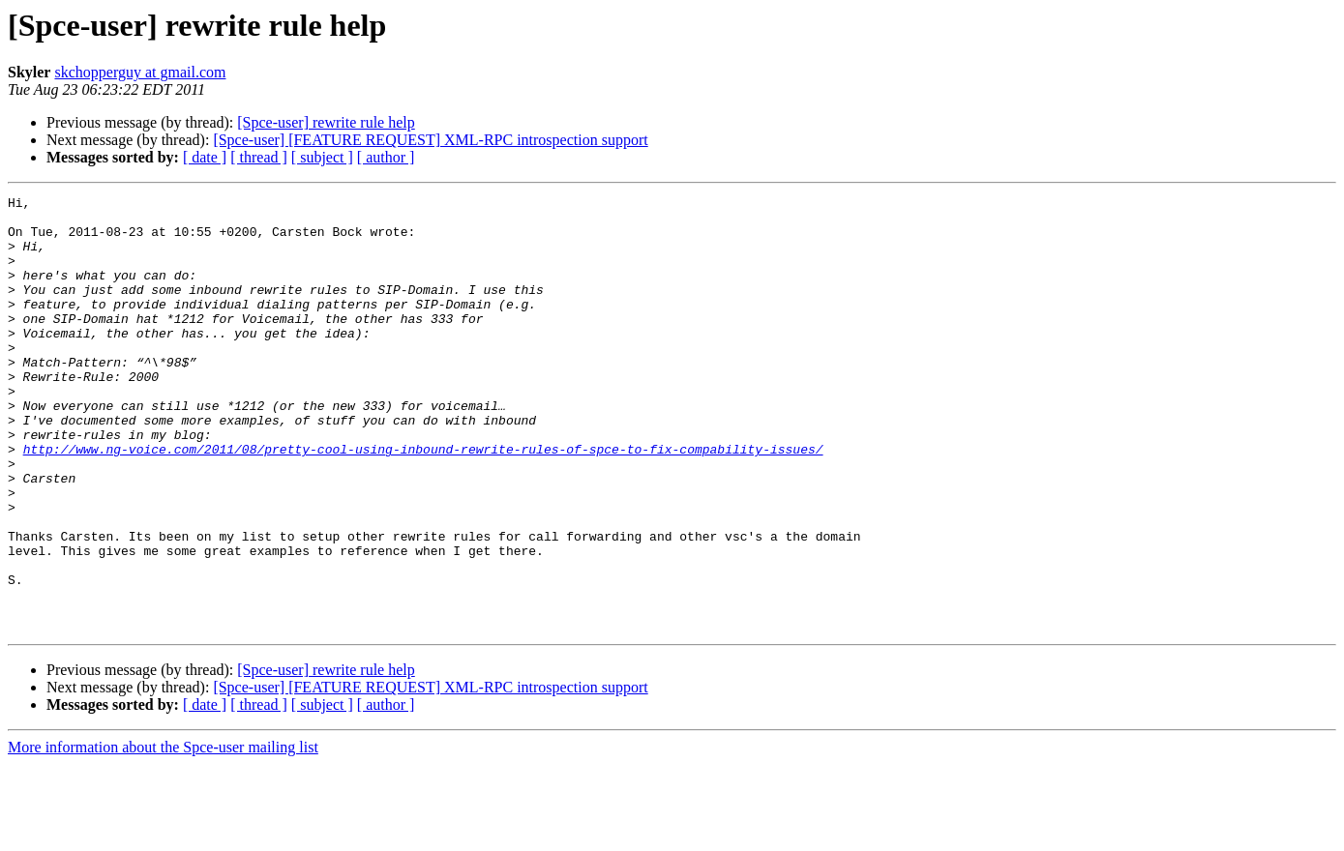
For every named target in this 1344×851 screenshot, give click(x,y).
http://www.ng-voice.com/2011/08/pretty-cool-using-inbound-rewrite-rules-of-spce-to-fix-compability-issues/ (423, 501)
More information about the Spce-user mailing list (163, 834)
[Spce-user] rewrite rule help (325, 122)
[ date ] (204, 157)
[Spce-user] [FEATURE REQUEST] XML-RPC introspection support (430, 140)
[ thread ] (258, 157)
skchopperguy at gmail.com (139, 72)
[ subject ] (322, 157)
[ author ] (386, 157)
